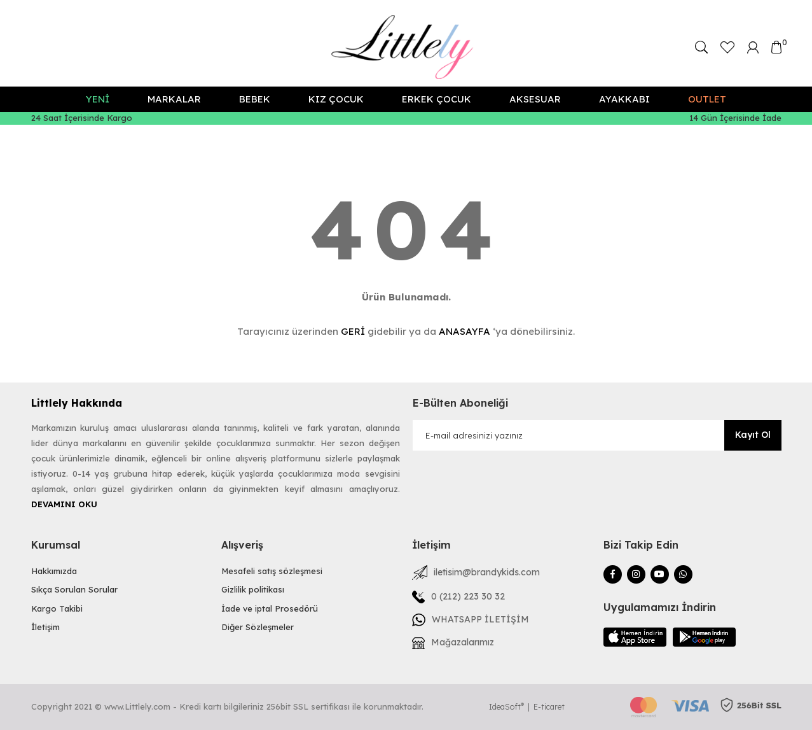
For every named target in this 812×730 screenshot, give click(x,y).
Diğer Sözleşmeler (257, 627)
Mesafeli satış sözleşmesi (271, 571)
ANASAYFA (464, 331)
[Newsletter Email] (597, 435)
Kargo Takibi (57, 608)
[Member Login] (753, 46)
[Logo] (406, 47)
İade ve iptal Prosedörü (269, 608)
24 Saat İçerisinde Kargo (81, 118)
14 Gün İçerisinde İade (735, 118)
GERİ (353, 331)
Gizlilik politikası (252, 589)
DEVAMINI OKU (64, 504)
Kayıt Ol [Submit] (753, 434)
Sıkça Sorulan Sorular (74, 589)
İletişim (45, 627)
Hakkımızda (54, 571)
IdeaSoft (506, 707)
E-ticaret (549, 707)
